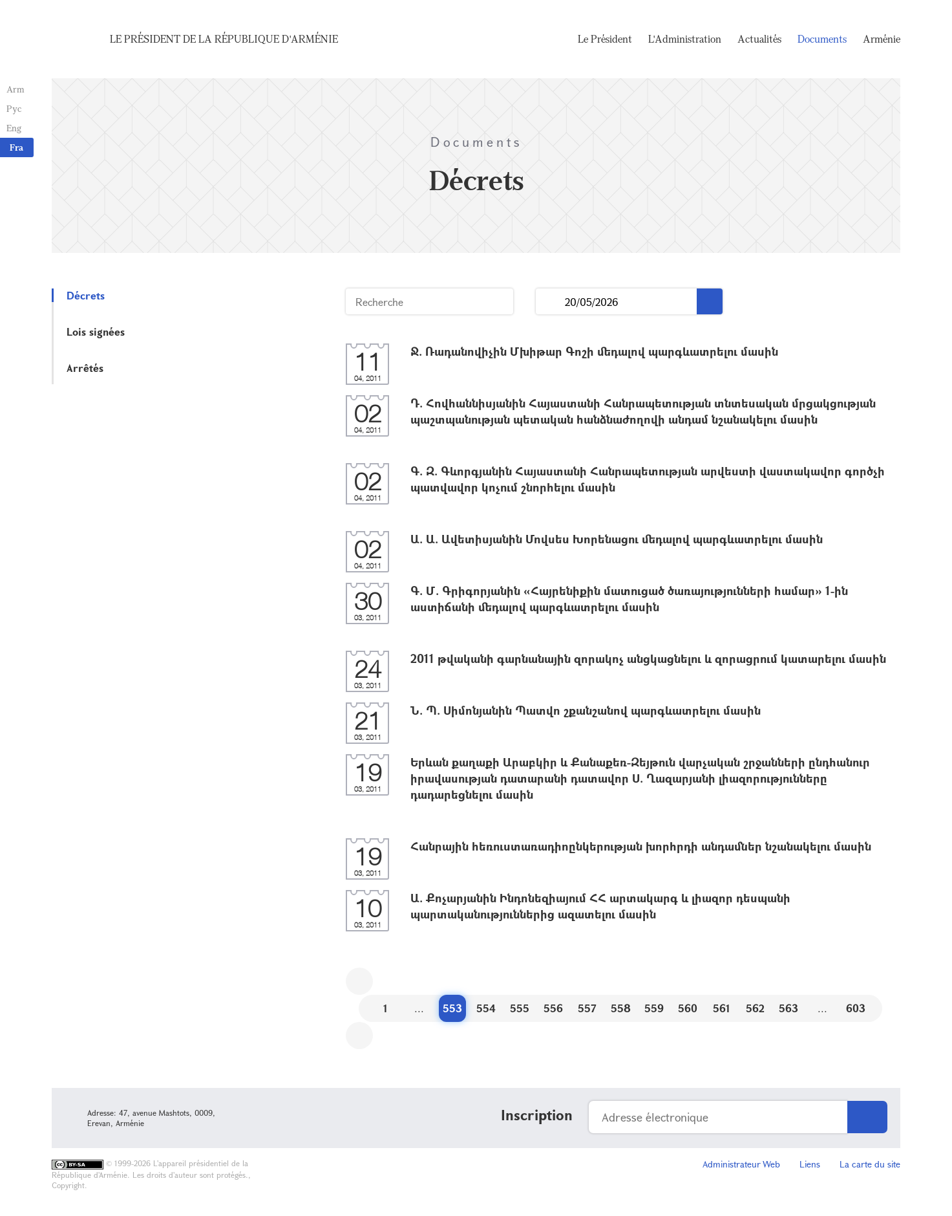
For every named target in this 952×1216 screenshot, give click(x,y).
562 (755, 1008)
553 (452, 1008)
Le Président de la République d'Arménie (224, 39)
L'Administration (684, 39)
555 (519, 1008)
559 (654, 1008)
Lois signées (96, 331)
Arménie (881, 39)
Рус (13, 108)
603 (855, 1008)
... (550, 302)
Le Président (605, 39)
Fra (16, 147)
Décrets (86, 295)
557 (587, 1008)
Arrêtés (85, 368)
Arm (15, 89)
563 (788, 1008)
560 (687, 1008)
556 (553, 1008)
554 (486, 1008)
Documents (822, 39)
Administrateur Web (741, 1164)
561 (721, 1008)
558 (621, 1008)
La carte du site (870, 1164)
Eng (13, 128)
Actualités (759, 39)
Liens (809, 1164)
